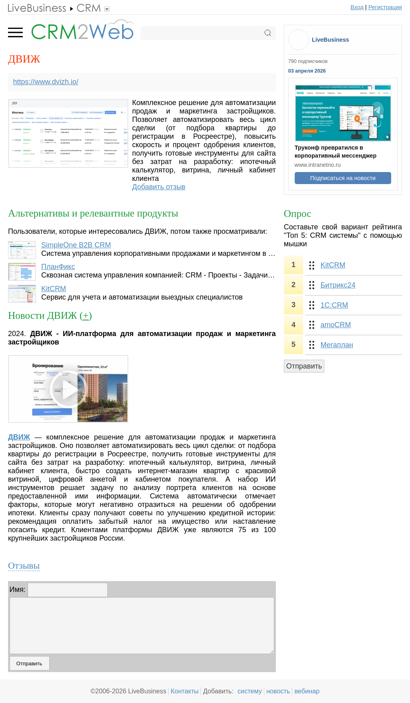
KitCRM (53, 289)
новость (278, 691)
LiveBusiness (330, 39)
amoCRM (335, 325)
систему (249, 691)
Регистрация (385, 7)
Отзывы (24, 565)
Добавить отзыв (158, 187)
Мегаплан (336, 345)
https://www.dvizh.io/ (45, 82)
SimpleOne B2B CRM (76, 245)
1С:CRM (334, 305)
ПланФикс (58, 267)
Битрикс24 (337, 285)
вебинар (307, 691)
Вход (357, 7)
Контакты (185, 691)
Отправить (304, 366)
